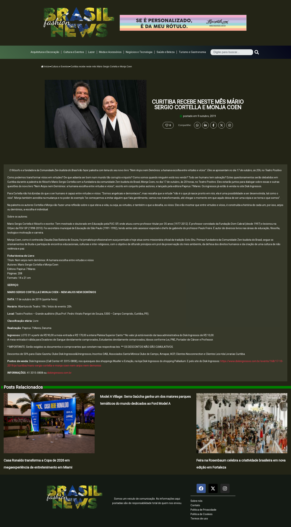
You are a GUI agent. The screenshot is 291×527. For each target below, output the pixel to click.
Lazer (91, 52)
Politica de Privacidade (203, 509)
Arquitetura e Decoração (45, 52)
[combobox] (232, 52)
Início (45, 66)
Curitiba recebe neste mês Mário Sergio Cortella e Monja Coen (198, 105)
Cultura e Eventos (73, 52)
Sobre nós (196, 500)
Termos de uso (199, 518)
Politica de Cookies (202, 514)
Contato (195, 505)
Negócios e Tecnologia (139, 52)
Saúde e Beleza (166, 52)
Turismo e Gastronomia (192, 52)
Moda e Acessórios (110, 52)
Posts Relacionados (23, 387)
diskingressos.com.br (59, 372)
